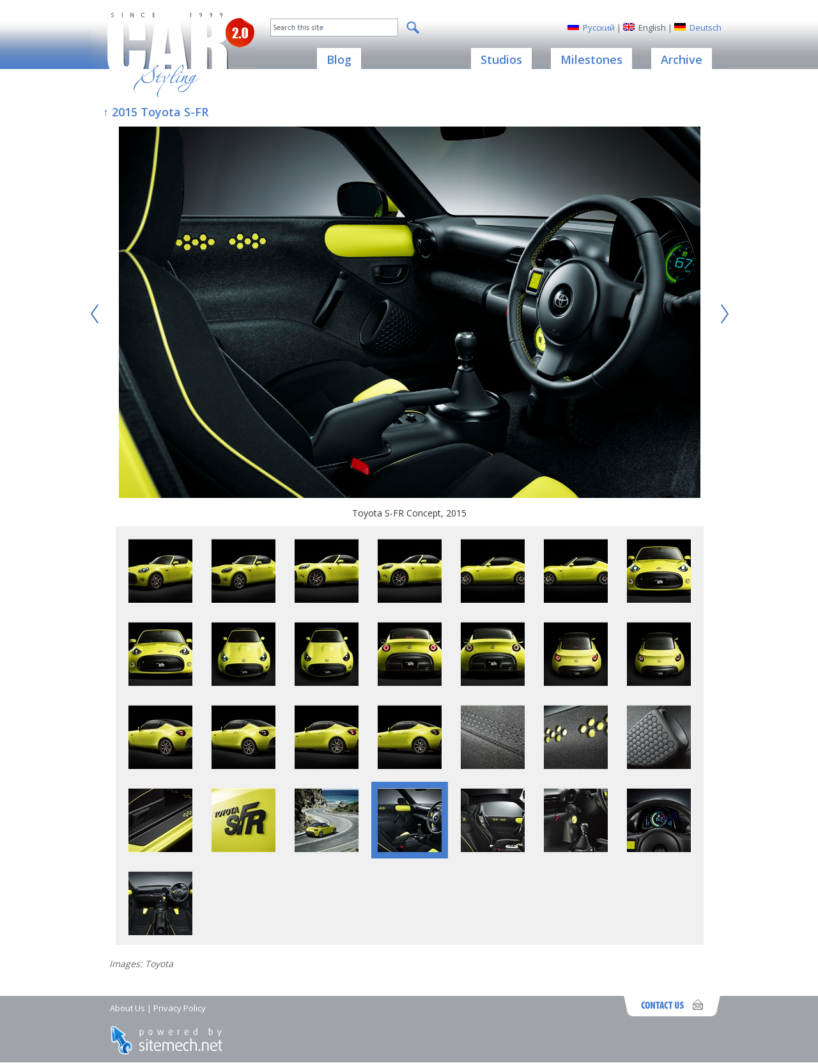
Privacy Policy (179, 1008)
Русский (599, 27)
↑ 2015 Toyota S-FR (155, 112)
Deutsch (706, 27)
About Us (127, 1008)
